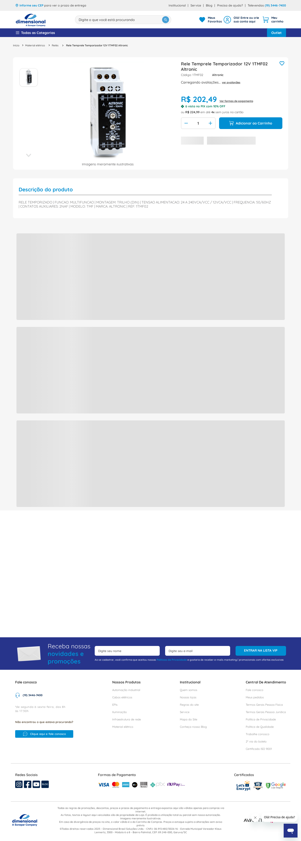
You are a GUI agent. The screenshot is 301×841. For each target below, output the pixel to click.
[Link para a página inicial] (16, 45)
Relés (55, 45)
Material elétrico (35, 45)
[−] (185, 123)
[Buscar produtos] (142, 19)
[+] (211, 123)
